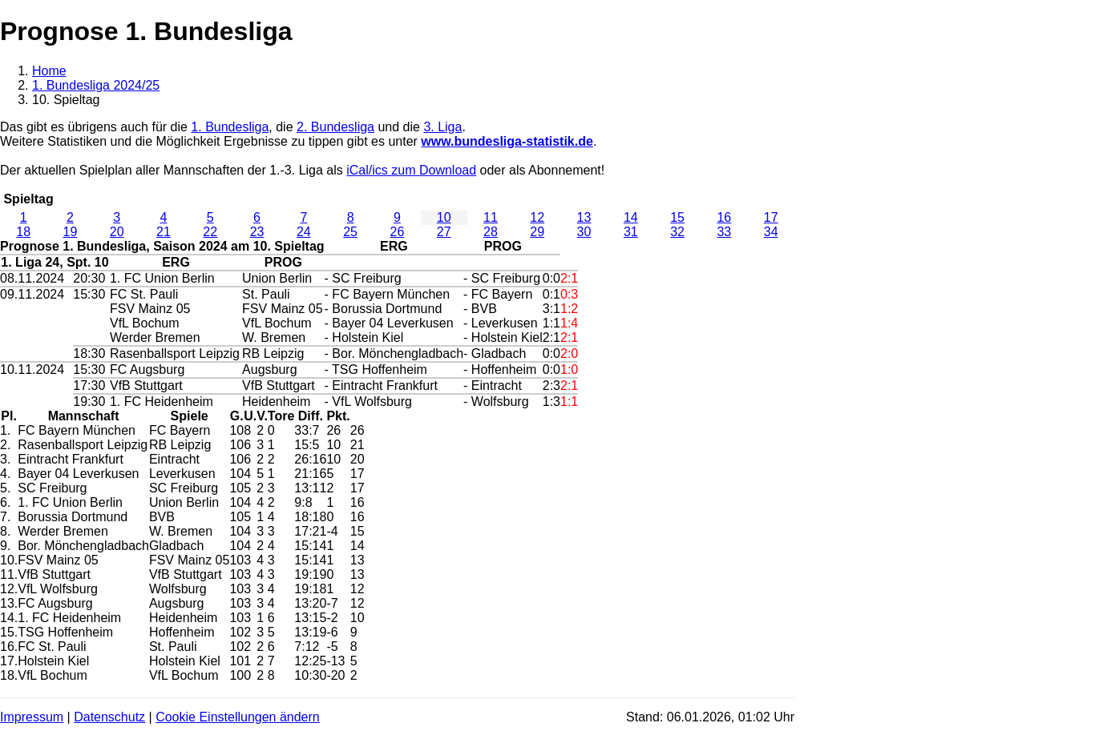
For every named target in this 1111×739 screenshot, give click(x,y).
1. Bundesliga (230, 127)
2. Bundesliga (335, 127)
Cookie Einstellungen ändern (238, 717)
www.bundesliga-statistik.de (507, 141)
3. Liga (442, 127)
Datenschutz (109, 717)
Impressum (31, 717)
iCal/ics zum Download (411, 170)
